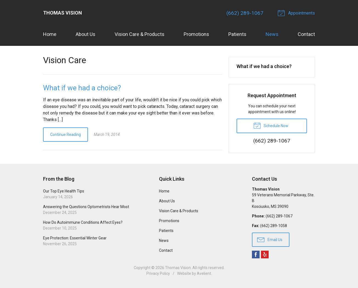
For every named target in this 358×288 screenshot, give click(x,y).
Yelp (265, 254)
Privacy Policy (158, 273)
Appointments (297, 12)
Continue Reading (65, 135)
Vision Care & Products (139, 34)
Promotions (196, 34)
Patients (237, 34)
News (272, 34)
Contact (306, 34)
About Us (85, 34)
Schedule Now (270, 125)
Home (49, 34)
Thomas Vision (178, 267)
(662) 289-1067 (244, 13)
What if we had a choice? (82, 88)
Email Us (269, 239)
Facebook (256, 254)
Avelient (204, 273)
